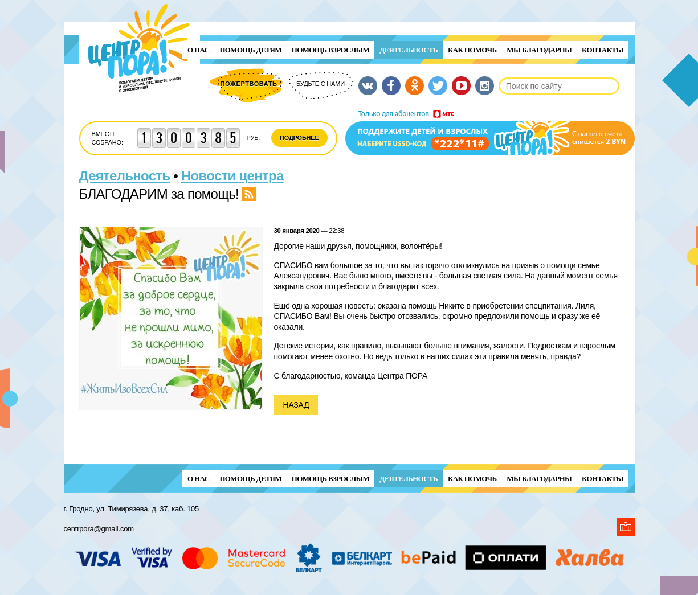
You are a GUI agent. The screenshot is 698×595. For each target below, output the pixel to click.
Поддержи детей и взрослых (490, 132)
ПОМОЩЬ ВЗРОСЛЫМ (330, 50)
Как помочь (472, 50)
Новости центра (232, 175)
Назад (296, 404)
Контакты (602, 50)
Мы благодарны (539, 50)
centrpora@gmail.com (99, 528)
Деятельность (408, 50)
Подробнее (299, 137)
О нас (198, 50)
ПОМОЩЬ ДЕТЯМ (250, 50)
